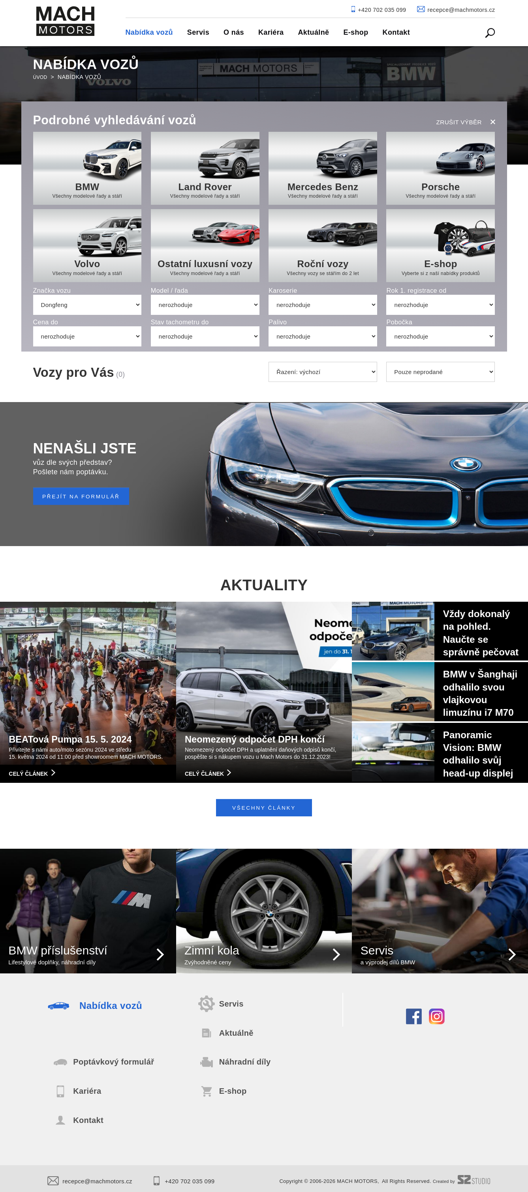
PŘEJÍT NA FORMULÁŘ (90, 496)
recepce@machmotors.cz (97, 1177)
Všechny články (264, 811)
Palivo (278, 322)
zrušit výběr (465, 121)
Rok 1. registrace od (416, 290)
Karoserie (283, 290)
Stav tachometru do (180, 322)
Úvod (41, 77)
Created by (459, 1178)
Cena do (45, 322)
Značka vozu (52, 290)
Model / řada (169, 290)
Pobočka (399, 322)
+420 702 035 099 (203, 1177)
